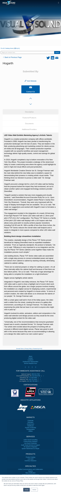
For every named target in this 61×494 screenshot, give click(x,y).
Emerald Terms (20, 348)
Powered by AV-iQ (37, 348)
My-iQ (17, 48)
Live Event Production (30, 443)
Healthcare (30, 426)
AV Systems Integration (30, 447)
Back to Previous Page (12, 57)
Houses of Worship (30, 427)
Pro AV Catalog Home (7, 48)
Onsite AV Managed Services (30, 474)
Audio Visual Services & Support (30, 445)
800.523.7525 (36, 374)
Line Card (30, 459)
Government (30, 424)
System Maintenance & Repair (30, 448)
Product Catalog (30, 457)
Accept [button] (26, 489)
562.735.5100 (34, 381)
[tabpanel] (22, 407)
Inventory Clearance (30, 460)
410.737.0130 (33, 379)
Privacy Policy (28, 348)
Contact (30, 358)
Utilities (30, 431)
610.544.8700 (36, 376)
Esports (30, 471)
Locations (30, 360)
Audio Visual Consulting (30, 439)
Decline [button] (34, 489)
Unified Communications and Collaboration (30, 469)
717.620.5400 (33, 377)
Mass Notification (31, 473)
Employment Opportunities (30, 361)
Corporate (30, 420)
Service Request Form (30, 363)
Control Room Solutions (30, 441)
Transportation (30, 429)
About (30, 356)
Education (30, 422)
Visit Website (30, 81)
